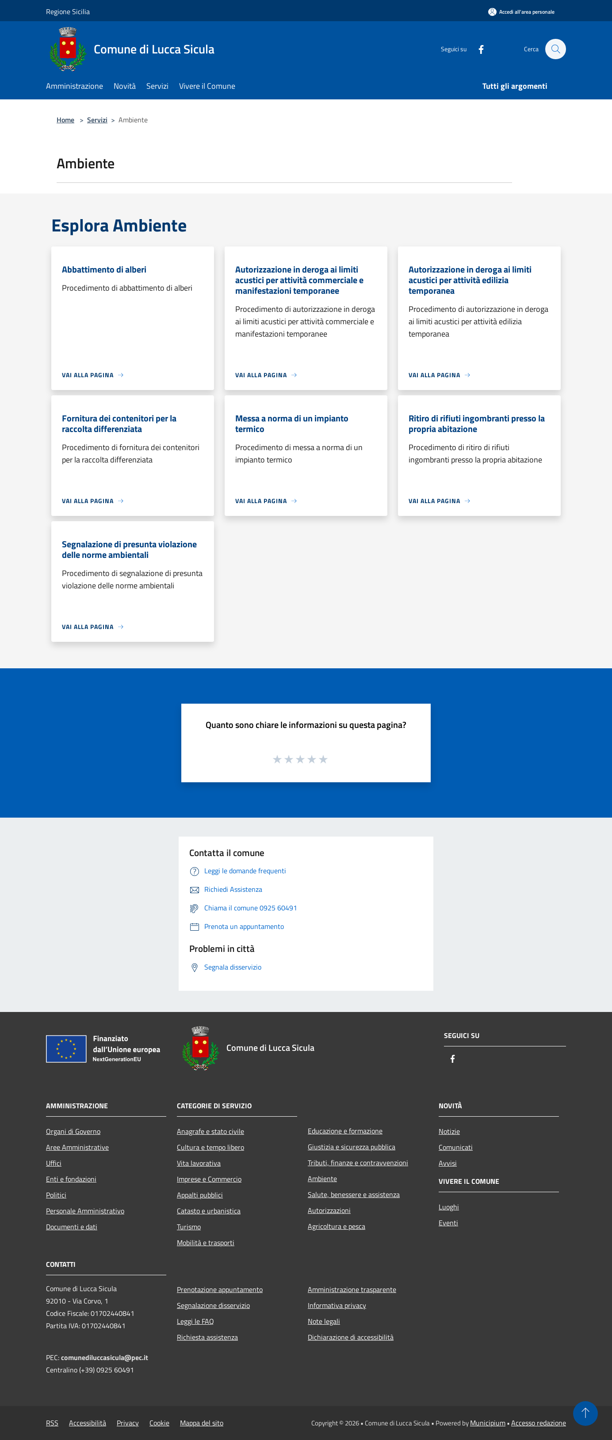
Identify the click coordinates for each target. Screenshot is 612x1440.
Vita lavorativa (199, 1163)
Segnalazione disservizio (213, 1305)
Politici (56, 1195)
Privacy (128, 1422)
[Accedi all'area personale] (521, 11)
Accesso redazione (538, 1422)
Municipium (487, 1422)
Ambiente (322, 1178)
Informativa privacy (337, 1305)
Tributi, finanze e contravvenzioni (358, 1162)
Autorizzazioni (329, 1210)
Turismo (189, 1226)
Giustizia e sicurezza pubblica (351, 1146)
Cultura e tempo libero (210, 1147)
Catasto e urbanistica (209, 1210)
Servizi (97, 119)
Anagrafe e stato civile (210, 1131)
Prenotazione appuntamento (220, 1289)
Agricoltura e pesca (336, 1226)
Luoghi (449, 1206)
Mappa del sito (201, 1422)
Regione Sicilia (68, 11)
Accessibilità (87, 1422)
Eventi (448, 1222)
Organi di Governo (73, 1131)
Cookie (159, 1422)
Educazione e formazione (345, 1130)
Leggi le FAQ (195, 1321)
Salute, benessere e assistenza (354, 1194)
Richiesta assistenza (207, 1337)
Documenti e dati (71, 1226)
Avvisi (448, 1163)
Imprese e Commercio (209, 1179)
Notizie (449, 1131)
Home (65, 119)
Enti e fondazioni (71, 1179)
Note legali (324, 1321)
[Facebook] (477, 49)
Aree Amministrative (77, 1147)
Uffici (53, 1163)
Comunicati (456, 1147)
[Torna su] (585, 1413)
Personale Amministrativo (85, 1210)
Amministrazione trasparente (352, 1289)
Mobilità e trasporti (205, 1242)
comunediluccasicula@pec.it (104, 1357)
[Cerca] (555, 49)
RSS (52, 1422)
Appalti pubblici (200, 1195)
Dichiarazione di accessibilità (351, 1337)
